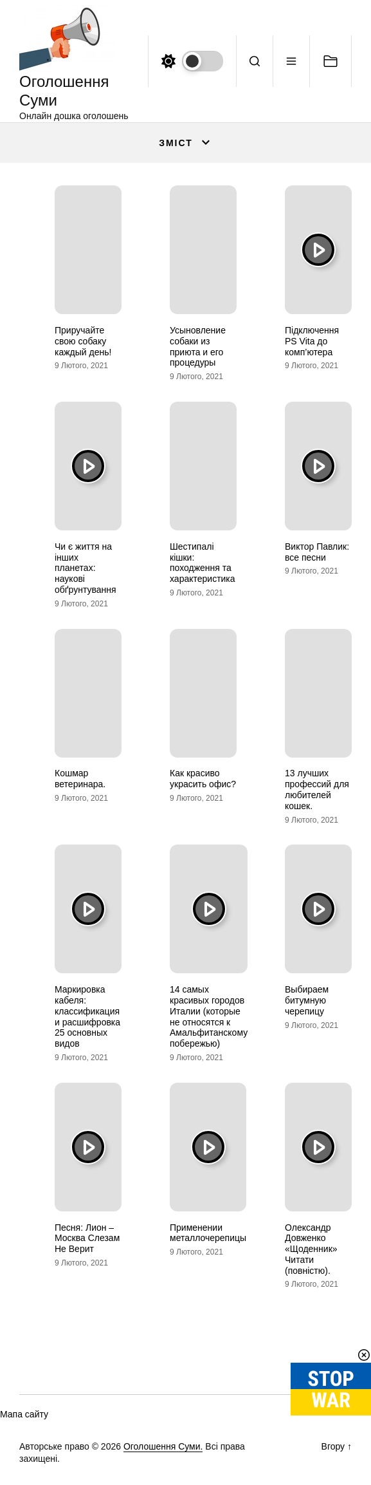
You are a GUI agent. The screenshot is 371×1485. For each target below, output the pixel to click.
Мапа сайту (24, 1414)
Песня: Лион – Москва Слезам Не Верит (87, 1238)
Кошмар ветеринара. (80, 778)
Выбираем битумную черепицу (307, 1000)
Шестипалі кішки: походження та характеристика (202, 562)
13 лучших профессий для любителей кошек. (317, 789)
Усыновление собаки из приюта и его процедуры (198, 346)
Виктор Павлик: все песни (317, 552)
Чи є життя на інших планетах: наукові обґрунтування (85, 568)
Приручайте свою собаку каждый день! (83, 341)
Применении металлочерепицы (208, 1233)
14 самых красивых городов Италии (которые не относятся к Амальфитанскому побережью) (209, 1016)
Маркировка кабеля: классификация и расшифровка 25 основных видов (87, 1016)
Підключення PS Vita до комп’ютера (312, 341)
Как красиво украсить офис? (203, 778)
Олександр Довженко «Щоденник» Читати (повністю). (311, 1249)
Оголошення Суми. (163, 1446)
